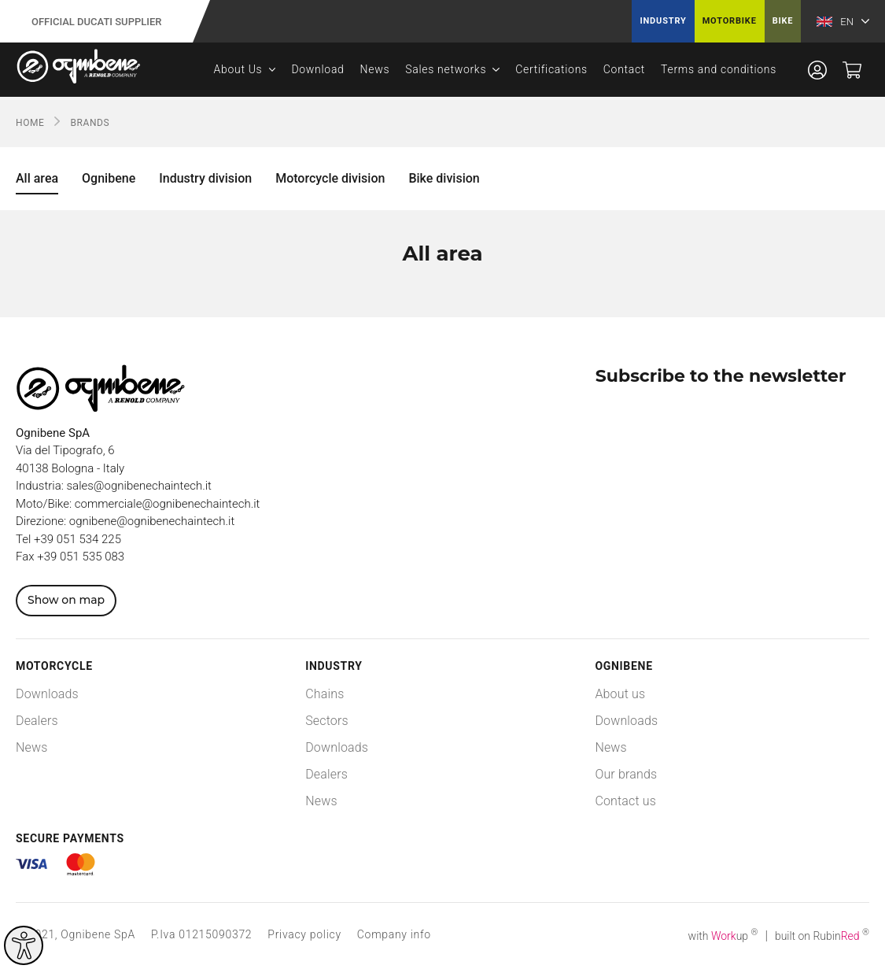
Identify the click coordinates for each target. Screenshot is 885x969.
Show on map (66, 600)
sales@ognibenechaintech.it (139, 486)
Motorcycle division (330, 178)
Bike (783, 21)
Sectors (326, 720)
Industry (663, 21)
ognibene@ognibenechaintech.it (151, 521)
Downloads (47, 693)
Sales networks (445, 69)
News (375, 69)
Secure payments (70, 838)
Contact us (625, 800)
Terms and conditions (718, 69)
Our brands (626, 774)
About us (620, 693)
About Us (238, 69)
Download (317, 69)
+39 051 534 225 (77, 539)
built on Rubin (822, 936)
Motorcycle (54, 666)
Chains (324, 693)
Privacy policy (304, 934)
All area (37, 178)
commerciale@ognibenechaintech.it (167, 504)
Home (30, 122)
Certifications (551, 69)
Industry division (205, 178)
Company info (394, 934)
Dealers (37, 720)
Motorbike (729, 21)
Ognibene (108, 178)
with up (723, 936)
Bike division (443, 178)
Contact (624, 69)
